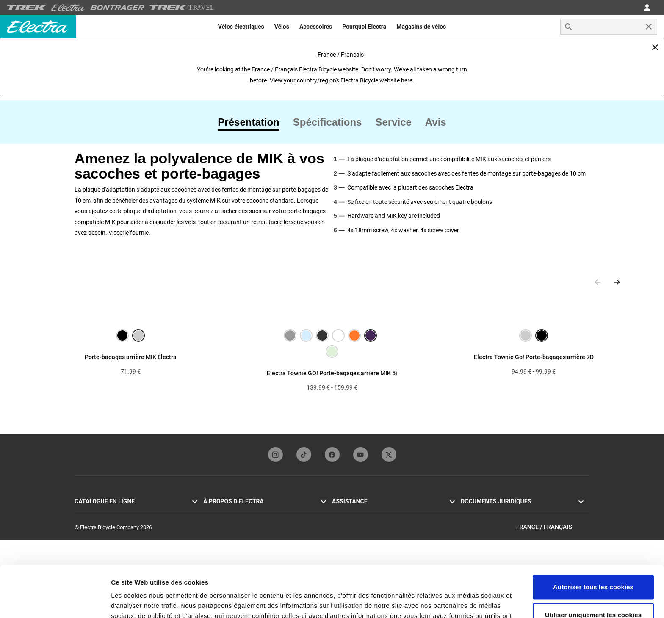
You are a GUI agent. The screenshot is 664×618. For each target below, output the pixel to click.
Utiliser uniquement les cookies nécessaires (593, 571)
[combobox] (608, 27)
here (406, 80)
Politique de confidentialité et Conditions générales (521, 512)
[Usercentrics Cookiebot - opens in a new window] (55, 601)
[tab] (252, 122)
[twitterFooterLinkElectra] (389, 454)
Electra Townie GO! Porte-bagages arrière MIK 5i (332, 373)
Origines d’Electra (224, 512)
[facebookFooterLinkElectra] (332, 454)
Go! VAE (84, 512)
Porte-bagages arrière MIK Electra (131, 357)
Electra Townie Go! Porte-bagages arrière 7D (534, 357)
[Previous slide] (597, 282)
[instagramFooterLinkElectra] (275, 454)
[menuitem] (241, 26)
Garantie (342, 512)
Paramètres (128, 601)
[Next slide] (617, 282)
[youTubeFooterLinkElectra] (360, 454)
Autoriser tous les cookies (593, 539)
